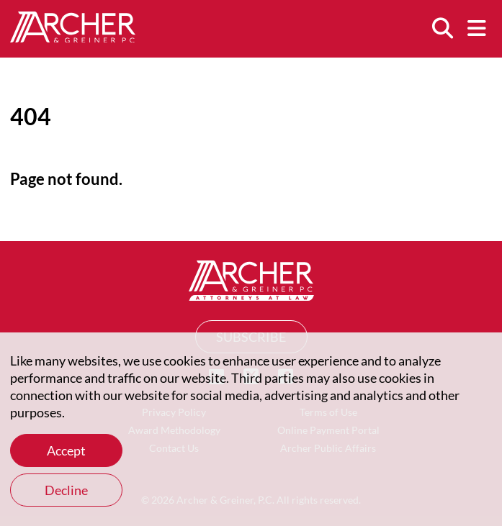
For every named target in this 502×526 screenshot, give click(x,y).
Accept (66, 450)
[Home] (72, 37)
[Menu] (477, 29)
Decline (66, 490)
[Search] (442, 29)
